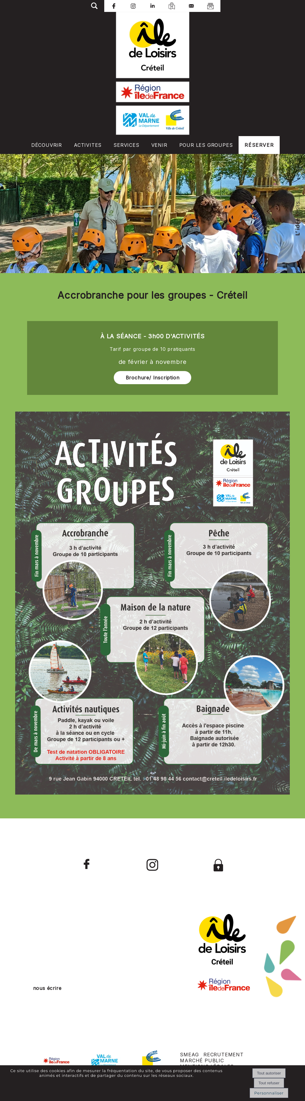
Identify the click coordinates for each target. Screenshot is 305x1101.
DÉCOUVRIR (46, 145)
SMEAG (189, 1055)
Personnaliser (269, 1093)
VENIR (159, 145)
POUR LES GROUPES (206, 145)
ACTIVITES (88, 145)
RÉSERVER (259, 145)
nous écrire (47, 988)
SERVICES (126, 145)
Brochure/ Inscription (153, 378)
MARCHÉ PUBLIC (202, 1060)
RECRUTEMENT (223, 1055)
